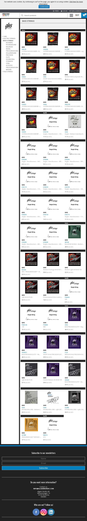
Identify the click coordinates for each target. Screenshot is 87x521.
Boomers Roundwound (11, 44)
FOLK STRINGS (8, 72)
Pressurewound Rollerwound (12, 52)
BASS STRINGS (8, 41)
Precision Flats (9, 56)
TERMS (56, 11)
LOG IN (64, 11)
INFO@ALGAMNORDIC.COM (77, 11)
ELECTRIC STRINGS (9, 38)
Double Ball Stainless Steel (10, 61)
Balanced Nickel (9, 48)
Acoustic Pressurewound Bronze (12, 67)
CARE (5, 36)
